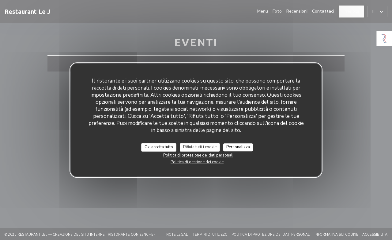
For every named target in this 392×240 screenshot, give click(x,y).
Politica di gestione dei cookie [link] (197, 162)
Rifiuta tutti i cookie (200, 147)
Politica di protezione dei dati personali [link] (198, 155)
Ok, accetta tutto (159, 147)
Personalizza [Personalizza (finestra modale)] (238, 147)
